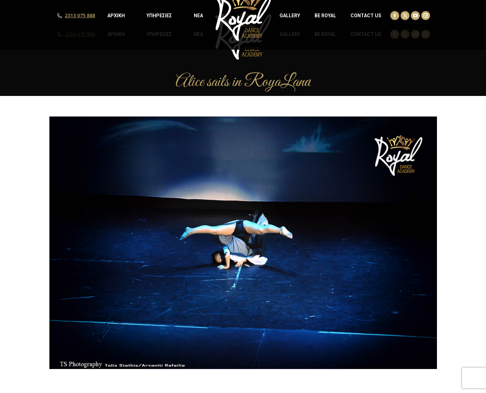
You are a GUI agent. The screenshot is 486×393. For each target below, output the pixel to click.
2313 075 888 (80, 34)
